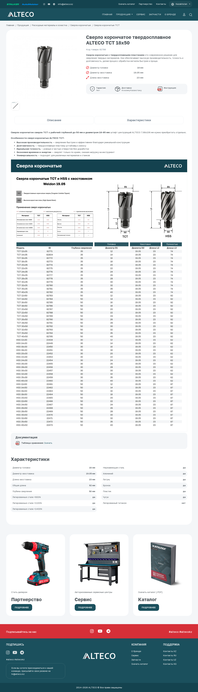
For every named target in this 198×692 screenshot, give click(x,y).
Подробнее (22, 607)
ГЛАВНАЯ (107, 14)
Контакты (161, 4)
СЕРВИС (140, 14)
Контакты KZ (169, 651)
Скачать (48, 443)
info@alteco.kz (65, 4)
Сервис (135, 655)
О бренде (136, 651)
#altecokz (185, 631)
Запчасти (136, 659)
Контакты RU (169, 655)
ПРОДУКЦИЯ (123, 14)
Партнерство (145, 4)
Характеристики (139, 120)
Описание (54, 120)
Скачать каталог (126, 4)
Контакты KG (170, 664)
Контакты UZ (169, 659)
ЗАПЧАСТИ (155, 14)
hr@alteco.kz (18, 674)
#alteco (174, 631)
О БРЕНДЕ (170, 14)
